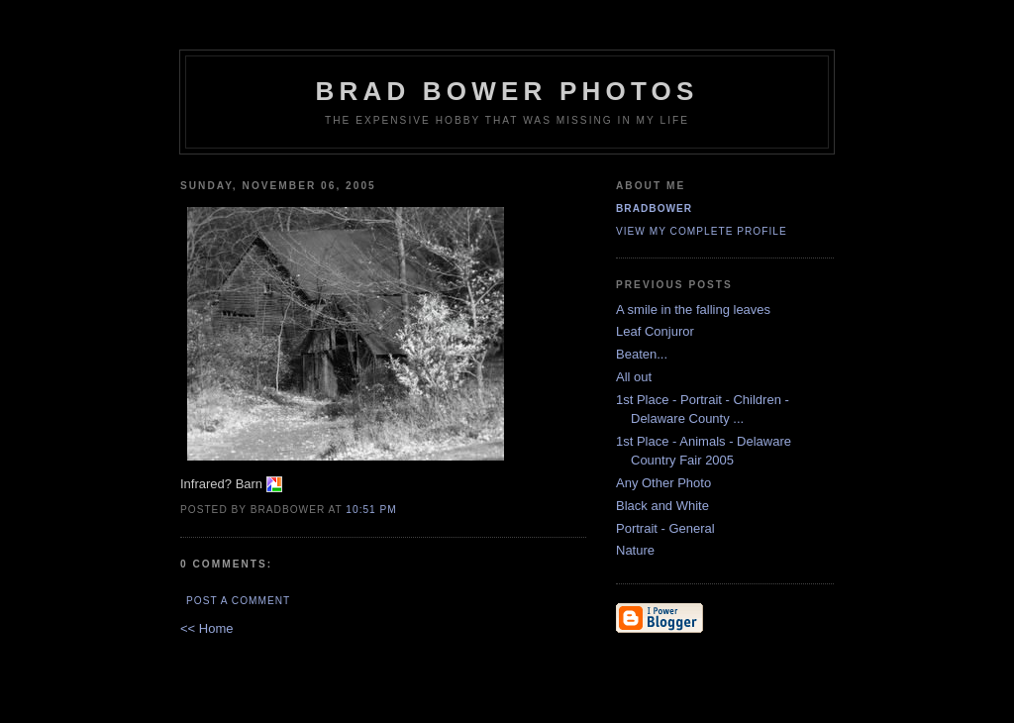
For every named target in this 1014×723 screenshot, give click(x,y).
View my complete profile (701, 231)
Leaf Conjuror (656, 331)
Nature (637, 550)
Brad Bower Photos (507, 91)
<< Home (206, 628)
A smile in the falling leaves (695, 309)
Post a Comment (238, 600)
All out (636, 376)
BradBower (654, 208)
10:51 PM (371, 509)
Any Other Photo (665, 482)
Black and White (664, 505)
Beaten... (643, 354)
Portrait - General (667, 528)
